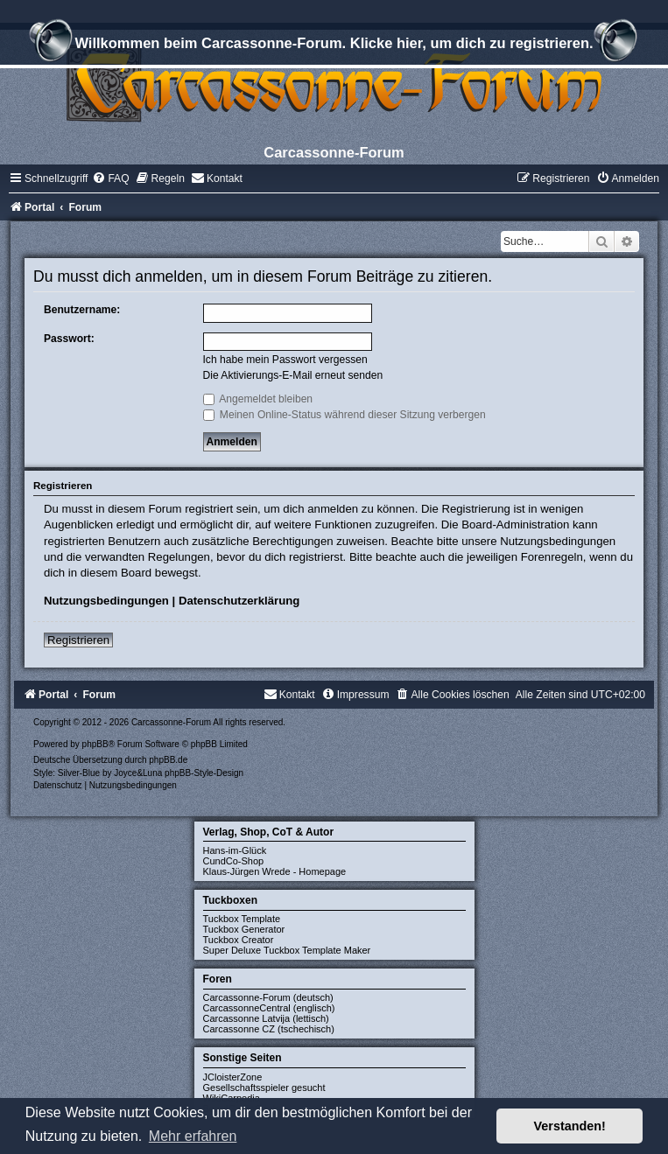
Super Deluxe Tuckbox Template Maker (287, 950)
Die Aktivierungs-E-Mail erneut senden (293, 375)
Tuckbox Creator (238, 939)
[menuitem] (110, 178)
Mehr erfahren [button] (193, 1136)
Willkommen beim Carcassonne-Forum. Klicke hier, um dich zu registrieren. (333, 45)
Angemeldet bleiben (258, 399)
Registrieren (78, 640)
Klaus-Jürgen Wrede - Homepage (275, 871)
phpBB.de (168, 760)
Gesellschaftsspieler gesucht (264, 1087)
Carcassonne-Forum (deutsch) (268, 997)
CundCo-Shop (233, 861)
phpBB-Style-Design (204, 773)
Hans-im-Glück (235, 850)
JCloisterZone (233, 1077)
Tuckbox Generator (244, 929)
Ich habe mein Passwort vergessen (285, 359)
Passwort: (69, 338)
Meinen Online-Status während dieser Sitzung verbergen (344, 415)
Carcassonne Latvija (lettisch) (266, 1018)
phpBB (95, 744)
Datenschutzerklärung (239, 600)
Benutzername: (82, 310)
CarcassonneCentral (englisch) (269, 1008)
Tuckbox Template (242, 918)
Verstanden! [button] (570, 1126)
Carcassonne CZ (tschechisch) (268, 1029)
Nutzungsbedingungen (106, 600)
